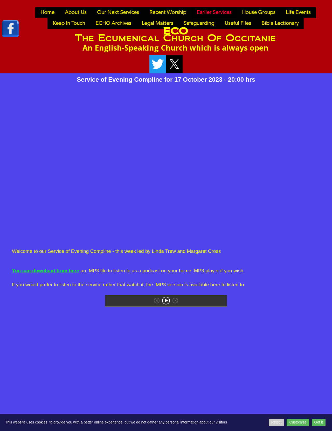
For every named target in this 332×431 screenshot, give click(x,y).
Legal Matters (157, 23)
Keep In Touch (69, 23)
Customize (297, 422)
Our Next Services (118, 12)
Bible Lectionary (280, 23)
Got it (318, 422)
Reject (276, 422)
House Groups (258, 12)
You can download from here (45, 270)
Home (47, 12)
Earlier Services (214, 12)
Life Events (298, 12)
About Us (76, 12)
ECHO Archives (113, 23)
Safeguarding (199, 23)
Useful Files (238, 23)
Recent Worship (167, 12)
